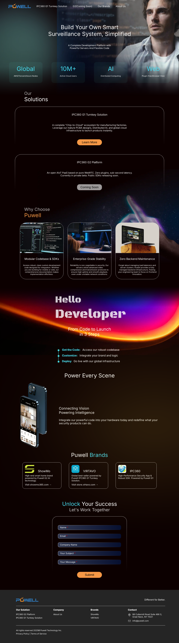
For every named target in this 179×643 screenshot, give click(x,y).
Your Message (68, 562)
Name (64, 527)
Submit (89, 574)
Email (63, 536)
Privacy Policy (22, 634)
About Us (121, 6)
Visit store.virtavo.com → (84, 484)
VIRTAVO (95, 618)
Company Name (68, 544)
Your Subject (67, 553)
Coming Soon (89, 187)
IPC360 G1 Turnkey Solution (51, 6)
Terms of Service (38, 634)
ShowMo (95, 614)
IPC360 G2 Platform (25, 614)
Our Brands (104, 6)
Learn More (89, 142)
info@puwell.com (140, 621)
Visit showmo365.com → (38, 484)
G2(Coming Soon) (82, 6)
